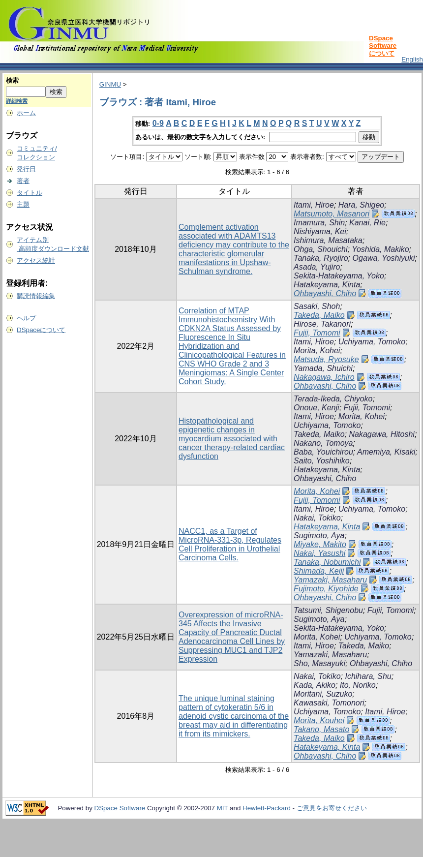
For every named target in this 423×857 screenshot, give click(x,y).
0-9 (158, 123)
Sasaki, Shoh (317, 306)
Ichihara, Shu (368, 676)
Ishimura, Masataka (328, 240)
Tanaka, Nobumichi (327, 562)
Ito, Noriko (358, 685)
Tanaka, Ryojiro (321, 258)
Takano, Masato (321, 729)
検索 (12, 80)
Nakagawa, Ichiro (324, 377)
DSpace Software (120, 808)
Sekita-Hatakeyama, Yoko (339, 276)
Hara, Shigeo (361, 205)
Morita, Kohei (317, 350)
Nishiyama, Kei (320, 231)
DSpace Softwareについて (382, 45)
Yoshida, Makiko (380, 249)
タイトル (29, 192)
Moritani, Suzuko (323, 694)
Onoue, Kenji (316, 407)
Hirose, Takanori (322, 324)
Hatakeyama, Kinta (327, 284)
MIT (222, 808)
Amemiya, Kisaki (386, 452)
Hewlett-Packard (266, 808)
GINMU (110, 84)
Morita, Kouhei (319, 720)
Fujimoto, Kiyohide (326, 588)
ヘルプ (26, 318)
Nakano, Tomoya (323, 443)
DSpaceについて (41, 330)
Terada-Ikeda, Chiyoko (333, 399)
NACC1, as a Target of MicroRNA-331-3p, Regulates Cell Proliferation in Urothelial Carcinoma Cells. (230, 544)
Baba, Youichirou (323, 452)
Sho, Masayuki (319, 663)
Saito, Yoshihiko (322, 461)
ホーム (26, 113)
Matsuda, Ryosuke (326, 359)
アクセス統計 (36, 260)
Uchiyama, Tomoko (371, 341)
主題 (23, 204)
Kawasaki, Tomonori (329, 703)
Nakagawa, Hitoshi (381, 434)
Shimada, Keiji (319, 571)
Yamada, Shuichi (323, 368)
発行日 (26, 169)
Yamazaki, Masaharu (330, 580)
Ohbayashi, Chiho (325, 293)
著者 (23, 180)
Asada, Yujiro (317, 267)
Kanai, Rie (367, 222)
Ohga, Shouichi (320, 249)
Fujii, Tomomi (317, 333)
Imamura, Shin (319, 222)
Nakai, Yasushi (319, 553)
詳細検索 (17, 101)
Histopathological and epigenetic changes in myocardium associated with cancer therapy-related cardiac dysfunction (232, 438)
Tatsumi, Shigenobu (328, 610)
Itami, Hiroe (314, 205)
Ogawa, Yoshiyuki (384, 258)
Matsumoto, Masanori (331, 214)
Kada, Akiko (314, 685)
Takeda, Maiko (319, 315)
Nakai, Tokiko (317, 518)
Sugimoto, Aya (319, 535)
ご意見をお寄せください (332, 808)
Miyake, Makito (320, 544)
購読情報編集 (36, 296)
